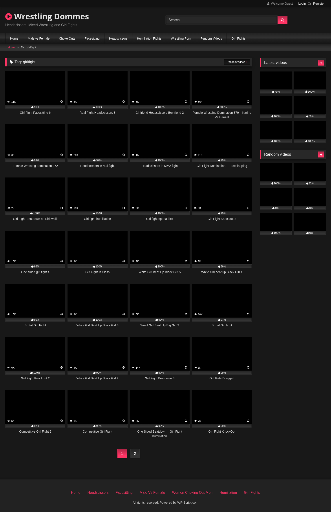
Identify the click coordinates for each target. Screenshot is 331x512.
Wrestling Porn (181, 38)
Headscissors (118, 38)
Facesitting (92, 38)
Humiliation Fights (149, 38)
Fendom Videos (211, 38)
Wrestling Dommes (47, 16)
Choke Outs (67, 38)
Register (319, 3)
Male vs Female (38, 38)
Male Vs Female (152, 492)
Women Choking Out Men (192, 492)
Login (302, 3)
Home (14, 38)
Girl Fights (238, 38)
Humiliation (228, 492)
